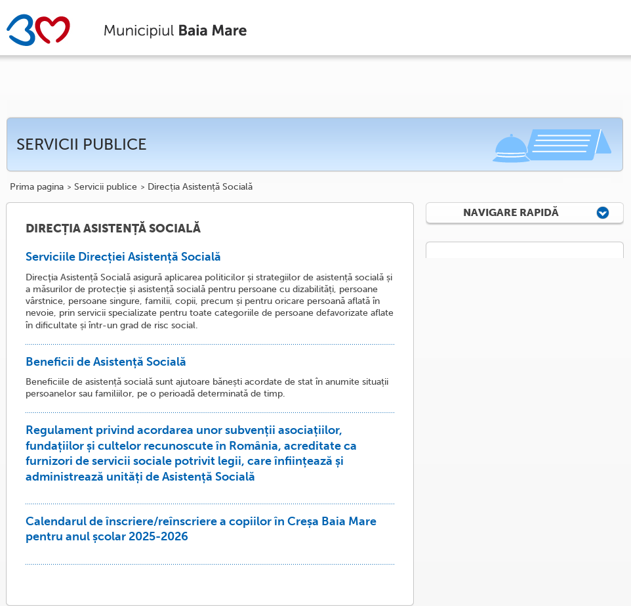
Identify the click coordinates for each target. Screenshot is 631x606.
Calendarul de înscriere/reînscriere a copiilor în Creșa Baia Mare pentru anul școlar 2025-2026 (201, 529)
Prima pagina (37, 187)
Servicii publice (105, 187)
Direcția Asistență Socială (200, 187)
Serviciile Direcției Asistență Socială (123, 256)
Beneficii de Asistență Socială (106, 362)
